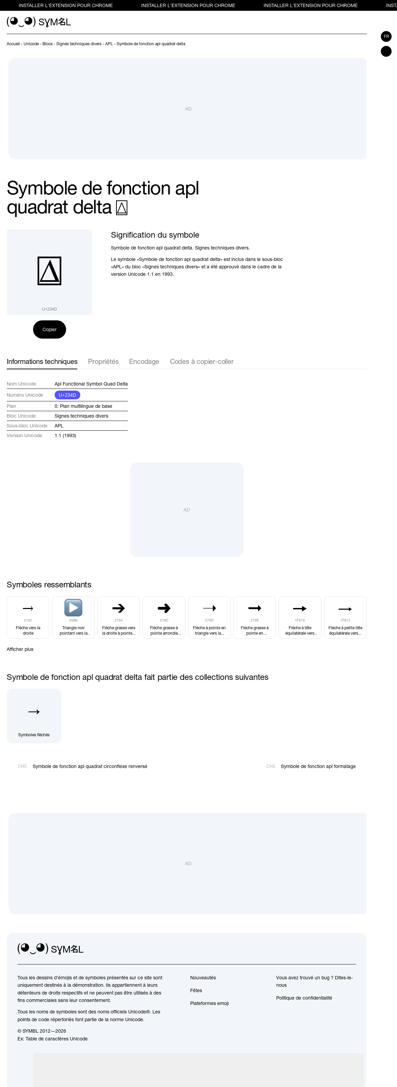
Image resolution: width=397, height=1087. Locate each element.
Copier (49, 329)
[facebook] (350, 949)
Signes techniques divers (81, 416)
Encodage (144, 361)
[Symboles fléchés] (34, 716)
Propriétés (103, 361)
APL (59, 425)
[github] (335, 949)
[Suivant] (363, 44)
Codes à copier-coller (202, 361)
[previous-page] (13, 44)
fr (386, 36)
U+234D (67, 395)
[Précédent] (350, 44)
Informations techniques (42, 361)
